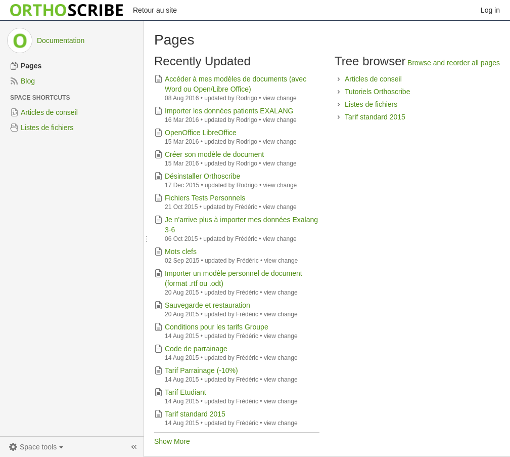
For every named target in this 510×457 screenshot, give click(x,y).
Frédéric (246, 207)
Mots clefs (181, 251)
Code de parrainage (196, 349)
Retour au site (155, 10)
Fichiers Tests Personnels (205, 198)
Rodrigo (246, 98)
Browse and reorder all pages (453, 63)
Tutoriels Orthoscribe (377, 92)
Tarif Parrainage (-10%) (201, 370)
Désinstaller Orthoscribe (202, 176)
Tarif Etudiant (185, 392)
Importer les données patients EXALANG (229, 111)
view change (280, 98)
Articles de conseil (373, 79)
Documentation (60, 40)
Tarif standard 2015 (195, 414)
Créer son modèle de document (214, 154)
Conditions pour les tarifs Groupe (216, 327)
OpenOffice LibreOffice (201, 133)
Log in (490, 10)
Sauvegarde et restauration (207, 305)
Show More (172, 441)
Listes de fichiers (371, 104)
